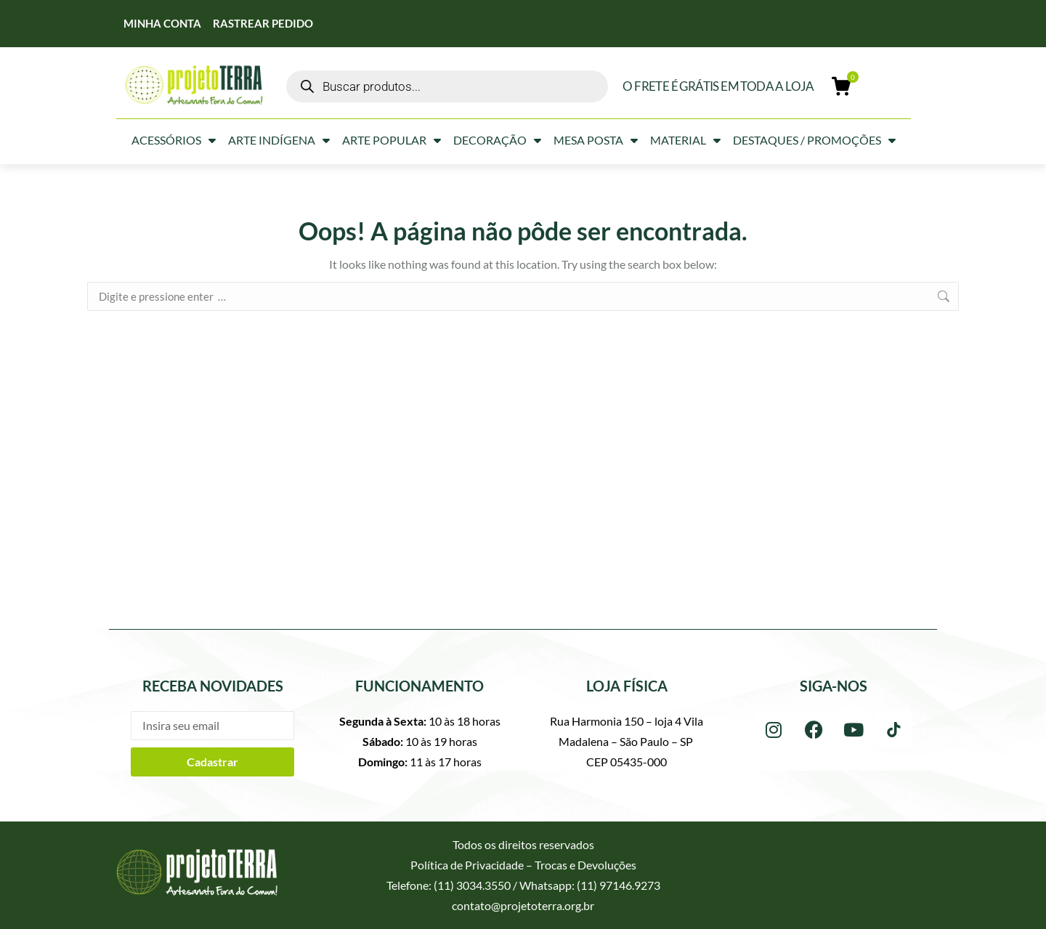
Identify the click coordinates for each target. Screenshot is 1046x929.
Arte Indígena (279, 140)
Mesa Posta (596, 140)
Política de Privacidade (467, 865)
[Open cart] (842, 86)
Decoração (497, 140)
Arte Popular (391, 140)
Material (685, 140)
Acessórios (173, 140)
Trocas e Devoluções (585, 865)
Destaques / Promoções (814, 140)
